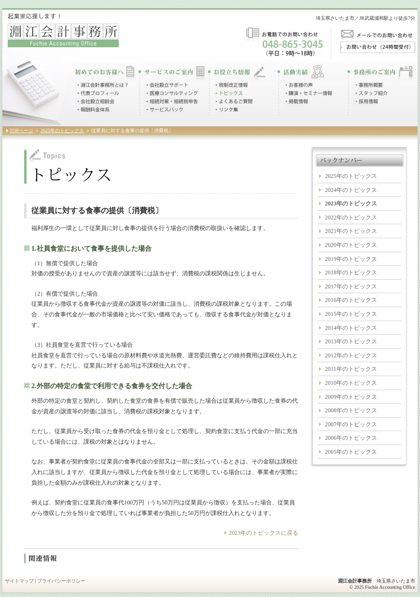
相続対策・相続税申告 (171, 101)
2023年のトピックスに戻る (263, 532)
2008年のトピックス (351, 410)
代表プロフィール (97, 93)
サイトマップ (19, 580)
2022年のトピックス (351, 217)
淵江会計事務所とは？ (101, 85)
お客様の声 (298, 85)
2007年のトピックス (351, 424)
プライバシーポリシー (61, 580)
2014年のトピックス (351, 328)
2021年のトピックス (351, 231)
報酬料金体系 (92, 110)
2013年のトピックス (351, 341)
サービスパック (163, 110)
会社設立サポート (166, 85)
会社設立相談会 (94, 101)
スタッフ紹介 (370, 93)
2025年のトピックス (351, 176)
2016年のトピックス (351, 300)
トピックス (228, 93)
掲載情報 (295, 101)
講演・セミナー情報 (308, 93)
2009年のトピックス (351, 396)
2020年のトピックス (351, 245)
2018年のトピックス (351, 272)
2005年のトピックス (351, 451)
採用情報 (365, 101)
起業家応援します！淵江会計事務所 (63, 30)
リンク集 (226, 110)
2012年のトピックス (351, 355)
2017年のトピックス (351, 286)
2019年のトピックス (351, 259)
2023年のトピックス (62, 130)
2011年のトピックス (351, 369)
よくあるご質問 (233, 101)
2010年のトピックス (351, 383)
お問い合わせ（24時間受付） (377, 47)
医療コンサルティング (171, 93)
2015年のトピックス (351, 314)
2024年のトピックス (351, 190)
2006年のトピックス (351, 437)
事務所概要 (368, 85)
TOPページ (21, 130)
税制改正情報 (231, 85)
